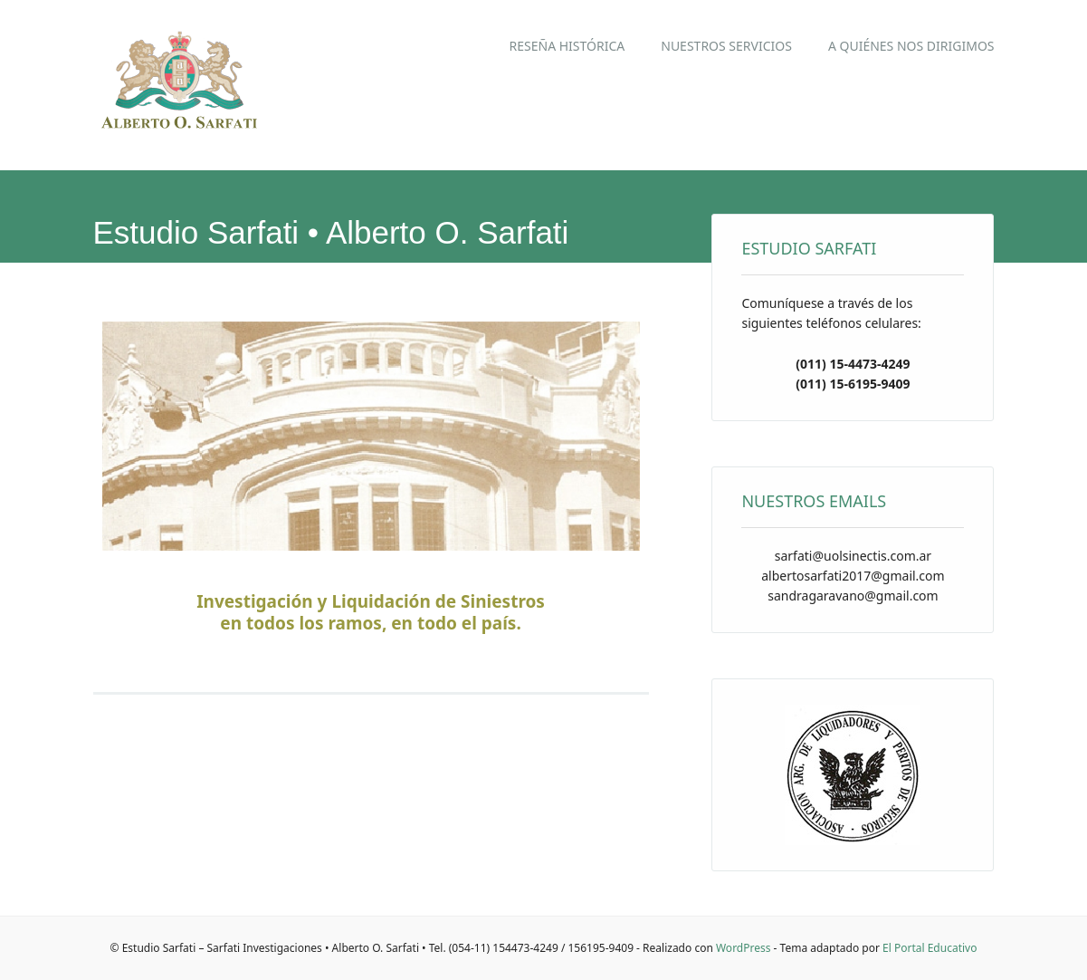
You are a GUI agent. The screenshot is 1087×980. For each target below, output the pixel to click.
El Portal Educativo (929, 948)
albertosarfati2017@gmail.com (852, 575)
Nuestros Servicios (726, 45)
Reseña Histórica (567, 45)
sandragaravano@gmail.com (853, 595)
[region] (371, 440)
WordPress (743, 948)
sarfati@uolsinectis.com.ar (853, 555)
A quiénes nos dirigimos (911, 45)
